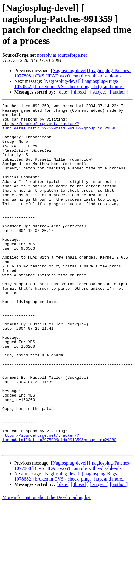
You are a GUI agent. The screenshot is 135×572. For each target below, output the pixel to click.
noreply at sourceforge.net (62, 55)
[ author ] (119, 91)
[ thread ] (80, 91)
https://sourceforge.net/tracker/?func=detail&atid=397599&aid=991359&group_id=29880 (59, 130)
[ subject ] (99, 91)
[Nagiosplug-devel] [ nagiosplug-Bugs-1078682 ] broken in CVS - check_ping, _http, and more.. (69, 84)
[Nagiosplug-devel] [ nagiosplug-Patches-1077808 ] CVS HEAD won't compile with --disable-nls (72, 73)
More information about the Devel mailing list (46, 566)
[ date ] (63, 91)
